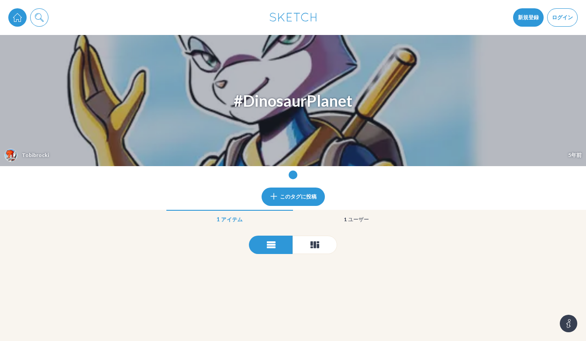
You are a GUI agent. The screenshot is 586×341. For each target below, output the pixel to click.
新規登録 (528, 17)
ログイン (562, 17)
